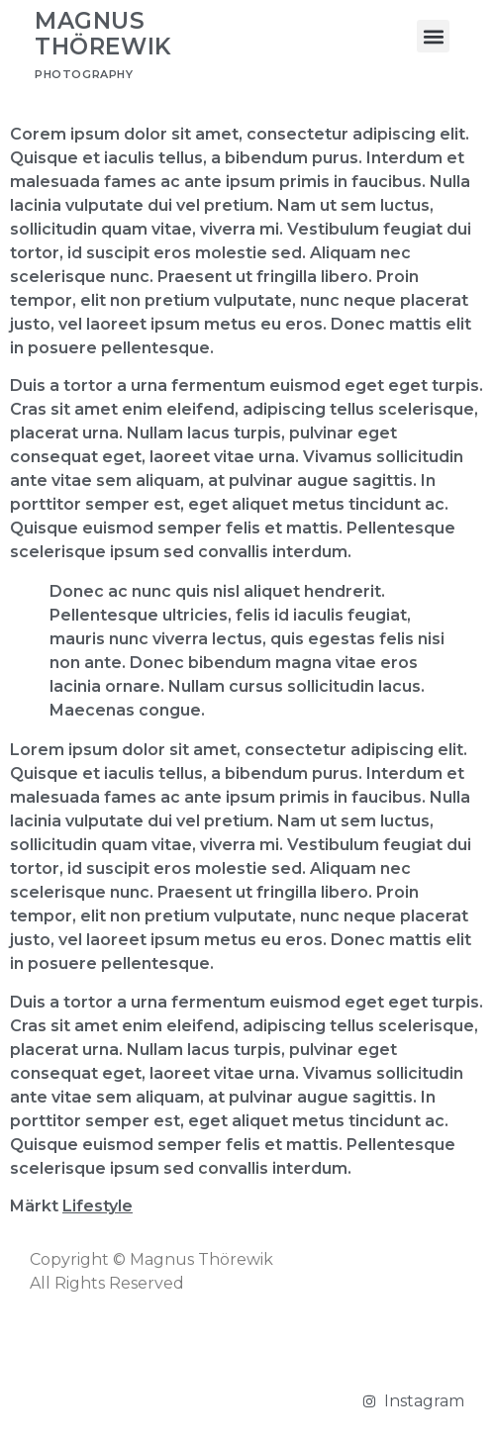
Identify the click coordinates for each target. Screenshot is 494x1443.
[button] (433, 36)
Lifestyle (97, 1206)
